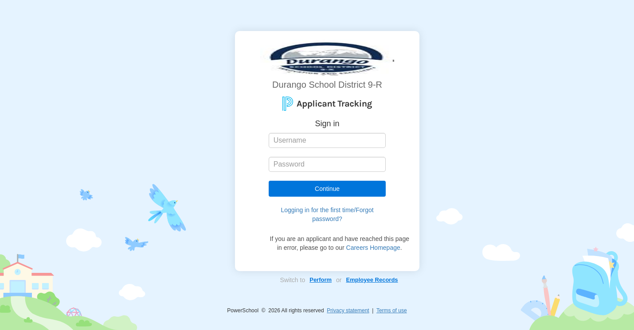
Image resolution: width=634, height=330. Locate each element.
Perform (320, 279)
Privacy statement (348, 310)
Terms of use (391, 310)
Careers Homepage (373, 247)
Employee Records (372, 279)
